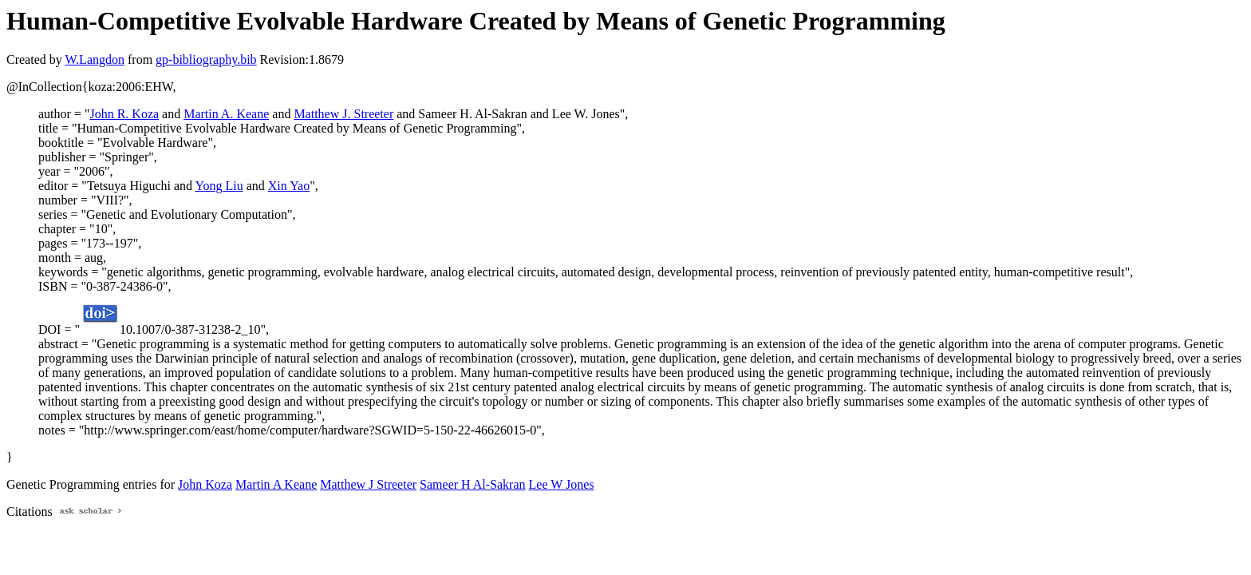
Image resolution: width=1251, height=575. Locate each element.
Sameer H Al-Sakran (472, 484)
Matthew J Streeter (368, 484)
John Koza (205, 484)
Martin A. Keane (226, 114)
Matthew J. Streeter (343, 114)
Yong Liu (219, 185)
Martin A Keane (276, 484)
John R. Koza (124, 114)
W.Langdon (94, 59)
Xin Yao (289, 185)
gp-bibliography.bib (206, 59)
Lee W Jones (561, 484)
